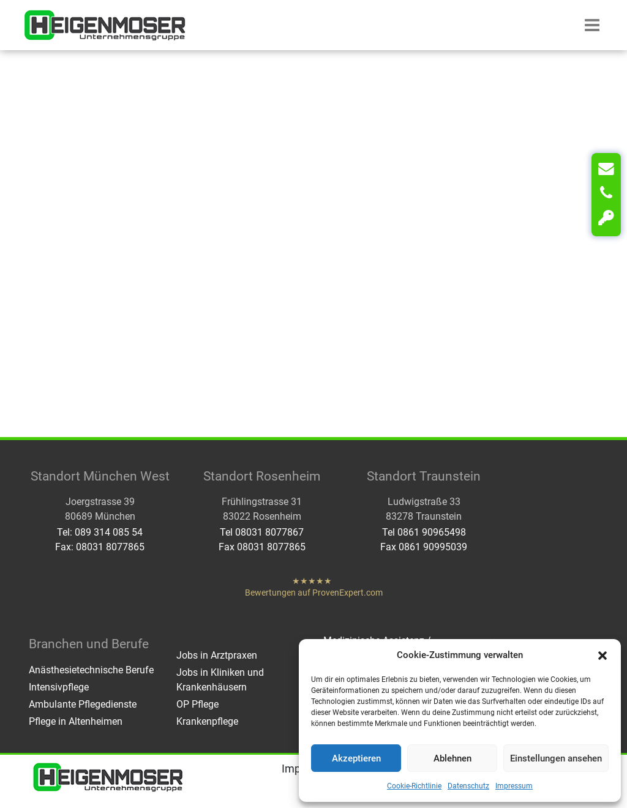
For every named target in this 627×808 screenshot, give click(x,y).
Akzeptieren (356, 758)
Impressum (514, 786)
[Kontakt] (606, 169)
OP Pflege (197, 704)
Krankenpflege (207, 721)
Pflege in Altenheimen (75, 721)
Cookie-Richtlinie (414, 786)
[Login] (606, 218)
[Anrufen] (606, 193)
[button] (602, 655)
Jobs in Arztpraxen (216, 655)
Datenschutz (468, 786)
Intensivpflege (59, 687)
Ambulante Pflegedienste (83, 704)
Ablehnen (452, 758)
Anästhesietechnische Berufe (91, 670)
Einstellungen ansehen (556, 758)
